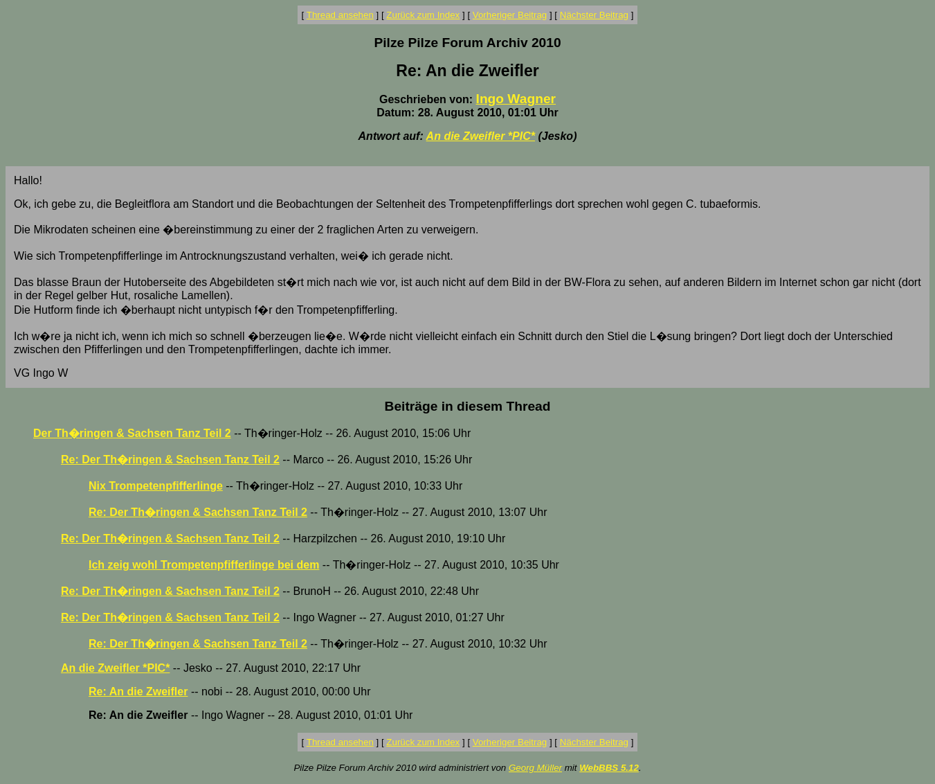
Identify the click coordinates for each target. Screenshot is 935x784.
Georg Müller (535, 768)
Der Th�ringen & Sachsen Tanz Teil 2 (132, 433)
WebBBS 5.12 (609, 768)
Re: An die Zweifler (138, 691)
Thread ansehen (340, 15)
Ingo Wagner (516, 98)
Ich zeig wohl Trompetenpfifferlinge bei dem (204, 565)
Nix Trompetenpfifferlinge (156, 486)
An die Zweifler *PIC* (480, 136)
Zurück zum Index (423, 15)
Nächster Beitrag (594, 15)
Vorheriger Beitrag (510, 15)
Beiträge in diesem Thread (468, 406)
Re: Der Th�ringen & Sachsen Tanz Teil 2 (170, 459)
